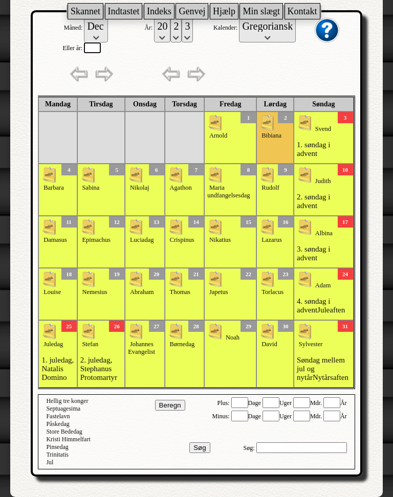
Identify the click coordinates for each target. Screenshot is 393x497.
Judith (323, 181)
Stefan (90, 344)
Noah (232, 337)
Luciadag (142, 239)
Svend (323, 128)
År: (149, 27)
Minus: (221, 416)
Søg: (250, 447)
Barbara (53, 187)
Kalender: (226, 27)
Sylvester (311, 344)
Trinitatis (57, 454)
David (269, 344)
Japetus (218, 292)
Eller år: (73, 48)
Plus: (224, 402)
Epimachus (96, 239)
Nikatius (220, 239)
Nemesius (94, 292)
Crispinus (182, 239)
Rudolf (270, 187)
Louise (52, 292)
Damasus (55, 239)
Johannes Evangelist (141, 348)
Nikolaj (139, 187)
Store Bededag (64, 431)
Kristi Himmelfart (68, 439)
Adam (323, 285)
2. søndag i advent (313, 201)
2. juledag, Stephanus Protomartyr (99, 368)
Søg (199, 447)
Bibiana (271, 135)
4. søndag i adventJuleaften (321, 305)
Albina (324, 233)
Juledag (53, 344)
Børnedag (182, 344)
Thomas (180, 292)
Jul (49, 462)
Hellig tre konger (67, 400)
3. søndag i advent (313, 253)
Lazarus (271, 239)
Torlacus (272, 292)
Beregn (170, 405)
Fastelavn (58, 416)
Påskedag (57, 423)
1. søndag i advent (313, 149)
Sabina (90, 187)
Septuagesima (63, 408)
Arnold (218, 135)
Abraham (142, 292)
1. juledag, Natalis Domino (57, 368)
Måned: (74, 27)
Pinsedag (57, 446)
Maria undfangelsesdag (228, 191)
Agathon (181, 187)
